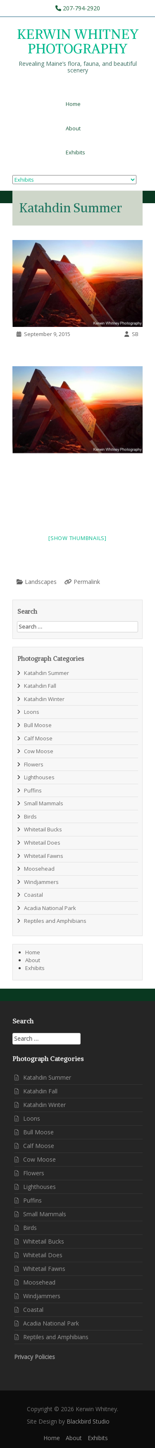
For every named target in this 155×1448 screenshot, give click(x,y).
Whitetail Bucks (43, 829)
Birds (30, 816)
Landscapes (41, 582)
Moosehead (39, 868)
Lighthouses (39, 777)
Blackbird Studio (88, 1421)
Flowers (33, 764)
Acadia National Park (50, 908)
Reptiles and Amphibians (55, 921)
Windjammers (41, 882)
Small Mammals (43, 803)
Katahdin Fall (40, 685)
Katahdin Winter (44, 699)
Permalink (87, 582)
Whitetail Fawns (43, 856)
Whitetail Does (42, 842)
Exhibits (75, 152)
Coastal (33, 894)
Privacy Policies (34, 1357)
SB (135, 334)
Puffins (33, 790)
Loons (31, 712)
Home (73, 104)
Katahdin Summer (46, 673)
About (73, 128)
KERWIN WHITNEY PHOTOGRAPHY (77, 41)
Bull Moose (38, 725)
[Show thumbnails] (77, 538)
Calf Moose (38, 738)
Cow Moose (38, 751)
